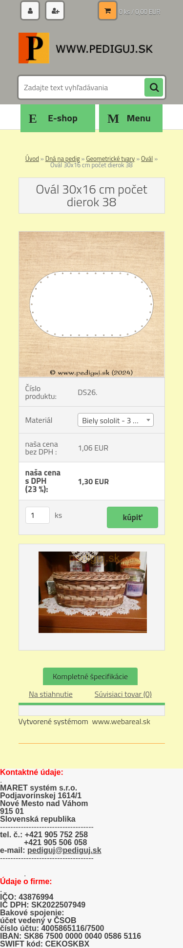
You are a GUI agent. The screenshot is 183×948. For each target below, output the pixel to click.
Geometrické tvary (110, 158)
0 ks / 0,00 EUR (140, 12)
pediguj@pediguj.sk (64, 850)
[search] (154, 88)
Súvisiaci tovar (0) (123, 694)
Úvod (32, 158)
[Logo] (86, 47)
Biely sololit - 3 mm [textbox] (114, 420)
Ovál (147, 158)
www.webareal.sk (121, 721)
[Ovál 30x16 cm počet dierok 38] (91, 235)
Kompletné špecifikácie (90, 676)
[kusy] (37, 515)
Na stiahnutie (51, 694)
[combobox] (116, 420)
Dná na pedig (62, 158)
